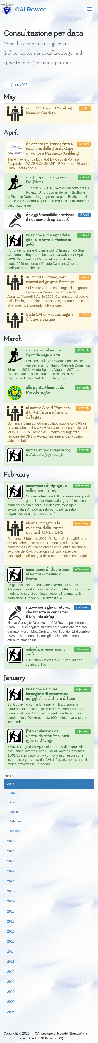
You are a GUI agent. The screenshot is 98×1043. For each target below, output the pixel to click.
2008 (11, 1012)
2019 (11, 901)
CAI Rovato (31, 9)
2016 (11, 931)
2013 (11, 961)
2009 (11, 1002)
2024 (11, 851)
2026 (11, 784)
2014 (11, 951)
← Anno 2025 (17, 84)
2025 (11, 841)
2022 (11, 871)
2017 (11, 921)
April (12, 802)
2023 (11, 861)
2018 (11, 911)
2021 (11, 881)
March (14, 812)
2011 (11, 982)
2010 (11, 992)
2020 (11, 891)
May (12, 792)
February (15, 821)
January (15, 831)
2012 (11, 971)
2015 (11, 941)
